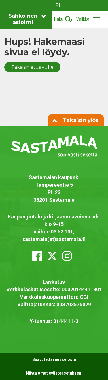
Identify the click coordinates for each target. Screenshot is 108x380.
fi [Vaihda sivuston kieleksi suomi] (57, 5)
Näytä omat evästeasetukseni (54, 373)
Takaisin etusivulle (32, 67)
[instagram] (67, 256)
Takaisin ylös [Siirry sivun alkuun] (75, 120)
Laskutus (54, 282)
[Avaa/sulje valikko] (90, 19)
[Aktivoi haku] (63, 19)
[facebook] (37, 256)
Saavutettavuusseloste (54, 359)
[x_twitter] (52, 256)
